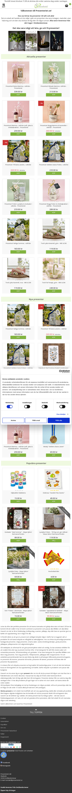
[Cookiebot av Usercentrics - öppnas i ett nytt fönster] (61, 371)
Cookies (3, 718)
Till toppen (36, 711)
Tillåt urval (36, 420)
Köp (18, 95)
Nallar (2, 734)
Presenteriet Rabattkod (9, 731)
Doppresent (5, 737)
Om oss (3, 728)
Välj (53, 541)
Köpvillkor (4, 725)
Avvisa (13, 420)
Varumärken (5, 721)
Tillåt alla (58, 420)
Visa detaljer (61, 414)
